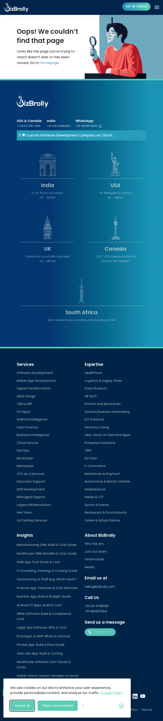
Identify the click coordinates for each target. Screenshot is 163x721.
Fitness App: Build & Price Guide (41, 645)
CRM (88, 450)
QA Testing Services (32, 520)
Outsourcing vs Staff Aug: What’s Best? (46, 579)
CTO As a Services (31, 474)
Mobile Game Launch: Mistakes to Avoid (47, 676)
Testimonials (94, 559)
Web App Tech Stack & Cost (38, 562)
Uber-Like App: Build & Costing (40, 653)
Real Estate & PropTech (102, 474)
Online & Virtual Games (102, 520)
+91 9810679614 (89, 126)
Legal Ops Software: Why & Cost (41, 627)
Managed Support (31, 497)
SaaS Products (96, 388)
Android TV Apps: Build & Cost (39, 605)
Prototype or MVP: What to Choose (43, 636)
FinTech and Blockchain (103, 404)
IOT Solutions (94, 419)
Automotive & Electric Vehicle (107, 481)
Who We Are (94, 544)
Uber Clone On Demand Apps (107, 435)
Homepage (49, 62)
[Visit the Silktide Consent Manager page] (121, 705)
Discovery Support (31, 481)
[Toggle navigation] (157, 7)
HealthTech (93, 373)
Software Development (35, 373)
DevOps (23, 450)
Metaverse (25, 466)
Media (89, 567)
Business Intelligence (33, 435)
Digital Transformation (34, 388)
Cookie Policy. (111, 692)
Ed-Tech (91, 458)
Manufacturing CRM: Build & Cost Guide (47, 545)
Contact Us (100, 632)
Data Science (27, 427)
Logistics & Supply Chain (103, 381)
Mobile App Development (36, 381)
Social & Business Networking (107, 412)
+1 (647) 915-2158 (29, 126)
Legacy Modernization (34, 505)
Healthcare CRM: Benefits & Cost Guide (47, 553)
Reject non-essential (57, 705)
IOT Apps (23, 412)
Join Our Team (96, 551)
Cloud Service (27, 443)
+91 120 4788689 (58, 126)
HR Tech (91, 396)
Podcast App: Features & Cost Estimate (47, 588)
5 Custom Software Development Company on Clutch (65, 135)
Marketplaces (95, 489)
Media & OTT (94, 497)
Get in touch (136, 6)
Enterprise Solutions (100, 443)
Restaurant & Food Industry (106, 512)
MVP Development (31, 489)
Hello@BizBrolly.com (100, 587)
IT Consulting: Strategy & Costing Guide (47, 571)
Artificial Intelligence (32, 419)
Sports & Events (97, 505)
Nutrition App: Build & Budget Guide (44, 596)
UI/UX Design (26, 396)
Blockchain (25, 458)
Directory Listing (97, 427)
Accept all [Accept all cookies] (22, 705)
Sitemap (146, 709)
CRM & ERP (24, 404)
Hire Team (24, 512)
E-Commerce (95, 466)
